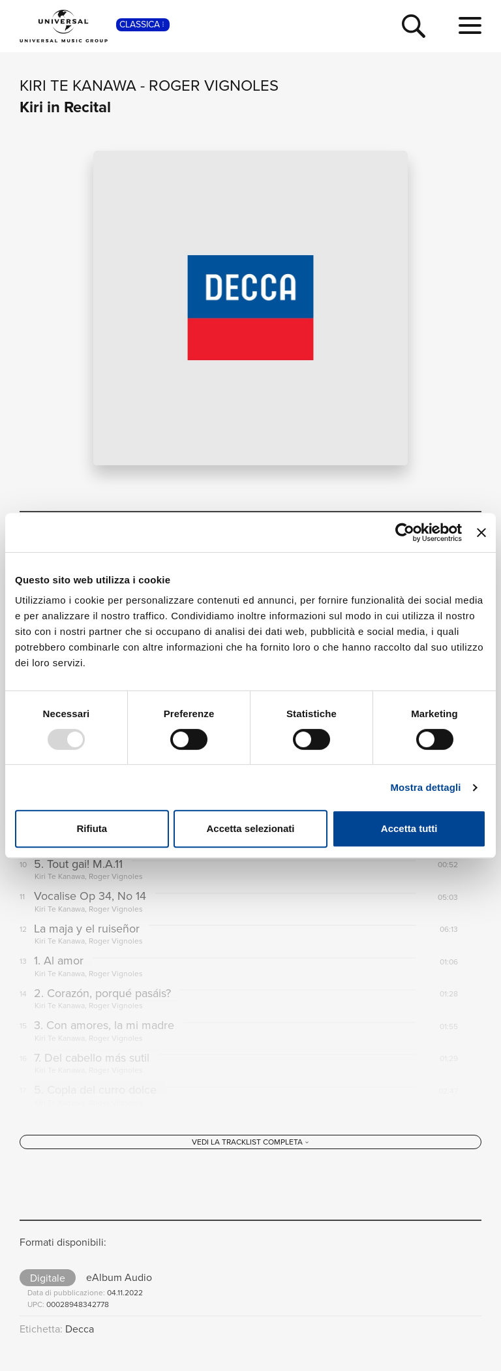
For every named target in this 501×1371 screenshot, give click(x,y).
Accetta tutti (409, 828)
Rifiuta (91, 828)
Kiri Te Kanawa (78, 85)
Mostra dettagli (425, 787)
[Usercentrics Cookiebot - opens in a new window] (405, 532)
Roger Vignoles (214, 85)
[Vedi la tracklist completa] (250, 1142)
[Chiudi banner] (481, 532)
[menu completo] (470, 26)
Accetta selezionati (250, 828)
